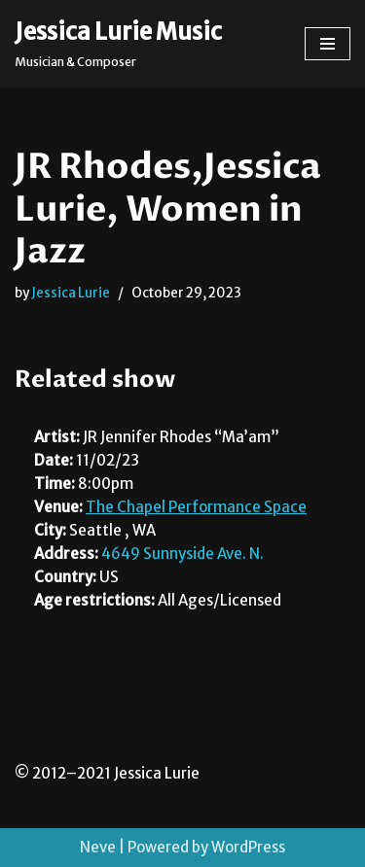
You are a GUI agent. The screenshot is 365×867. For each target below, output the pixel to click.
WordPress (248, 847)
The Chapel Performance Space (196, 507)
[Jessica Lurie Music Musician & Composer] (118, 44)
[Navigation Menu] (327, 43)
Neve (98, 847)
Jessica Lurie (70, 293)
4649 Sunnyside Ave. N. (182, 553)
